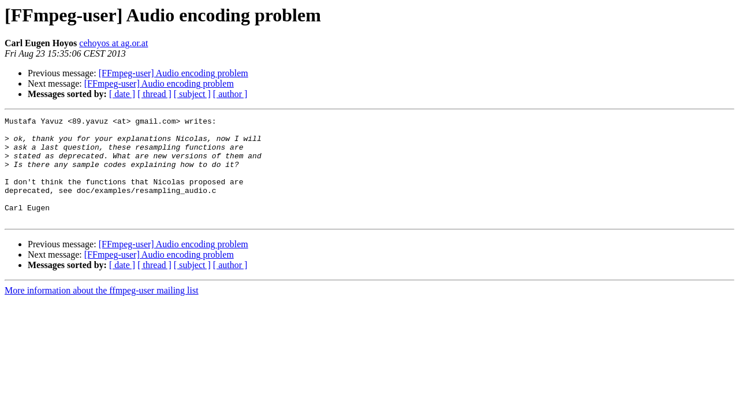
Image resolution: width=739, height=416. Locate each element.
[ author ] (230, 94)
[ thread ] (154, 94)
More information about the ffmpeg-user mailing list (102, 311)
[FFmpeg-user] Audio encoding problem (173, 73)
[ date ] (122, 94)
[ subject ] (192, 94)
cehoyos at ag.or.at (113, 43)
